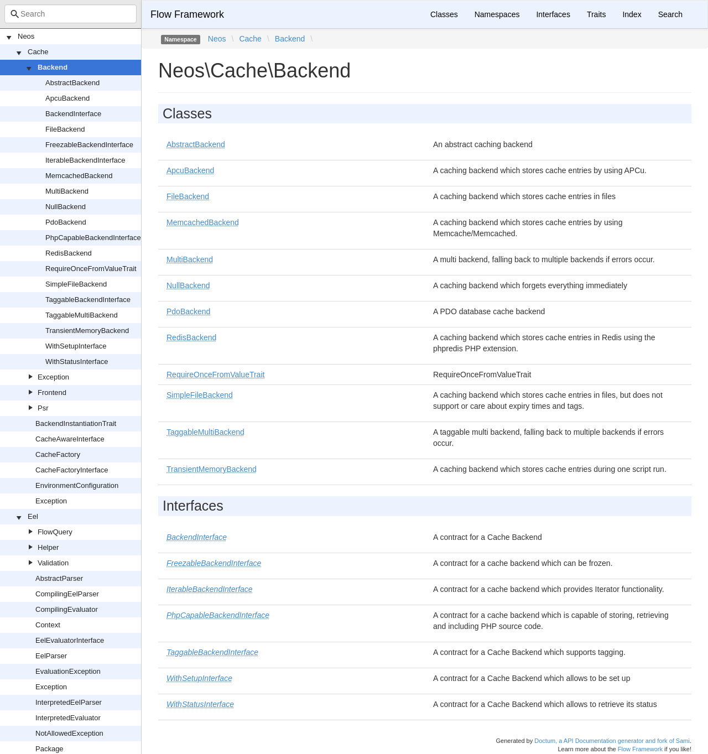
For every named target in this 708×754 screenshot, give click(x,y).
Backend (52, 67)
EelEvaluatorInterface (69, 640)
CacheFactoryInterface (71, 470)
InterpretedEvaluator (68, 718)
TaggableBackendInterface (88, 299)
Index (631, 14)
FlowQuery (55, 532)
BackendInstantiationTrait (75, 423)
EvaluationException (68, 671)
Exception (53, 377)
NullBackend (65, 206)
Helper (48, 547)
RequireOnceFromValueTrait (91, 268)
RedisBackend (68, 253)
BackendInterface (73, 114)
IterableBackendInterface (85, 160)
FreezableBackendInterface (89, 145)
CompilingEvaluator (66, 609)
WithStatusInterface (76, 361)
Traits (596, 14)
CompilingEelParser (67, 594)
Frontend (52, 392)
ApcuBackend (67, 98)
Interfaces (553, 14)
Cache (38, 52)
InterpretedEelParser (68, 702)
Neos (26, 36)
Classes (444, 14)
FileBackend (65, 129)
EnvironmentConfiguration (76, 485)
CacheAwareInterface (70, 439)
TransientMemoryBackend (87, 330)
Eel (33, 516)
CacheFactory (57, 454)
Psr (43, 408)
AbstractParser (59, 578)
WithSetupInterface (76, 346)
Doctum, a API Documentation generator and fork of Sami (612, 740)
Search (670, 14)
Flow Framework (187, 14)
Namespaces (497, 14)
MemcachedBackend (78, 175)
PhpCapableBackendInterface (93, 237)
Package (49, 749)
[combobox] (70, 13)
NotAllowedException (69, 733)
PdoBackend (65, 222)
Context (47, 625)
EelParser (51, 656)
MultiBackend (66, 191)
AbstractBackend (72, 83)
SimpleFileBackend (76, 284)
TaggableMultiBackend (81, 315)
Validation (53, 563)
